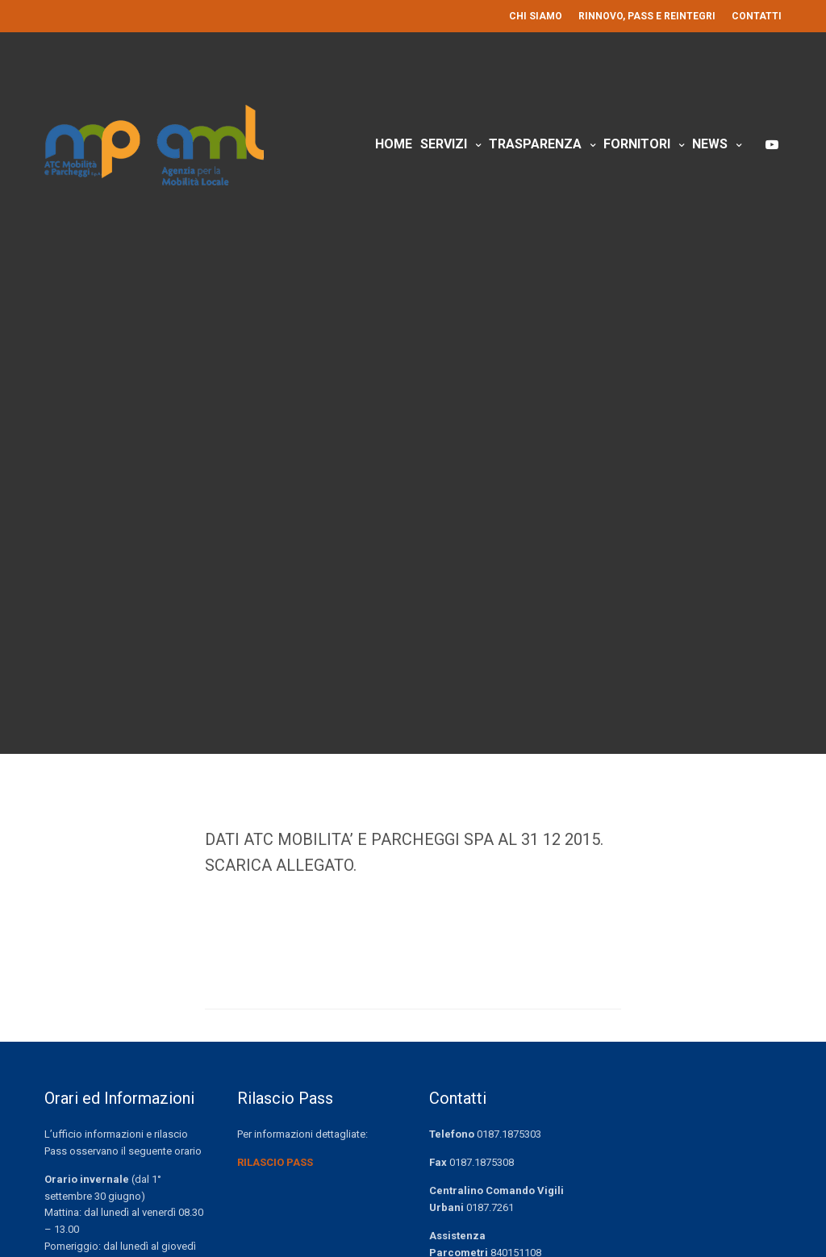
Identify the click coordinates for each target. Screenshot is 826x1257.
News (710, 144)
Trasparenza (535, 144)
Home (393, 144)
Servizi (443, 144)
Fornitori (636, 144)
